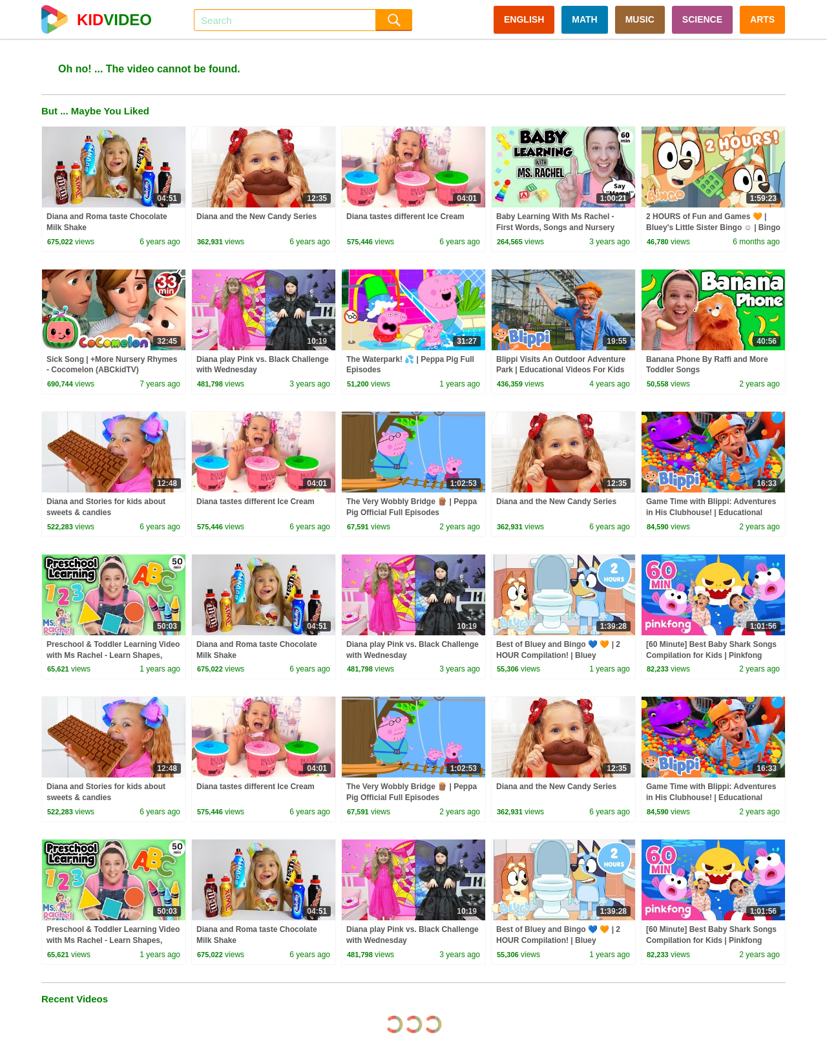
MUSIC (639, 19)
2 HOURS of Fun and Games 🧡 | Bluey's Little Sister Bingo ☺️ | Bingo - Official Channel (713, 227)
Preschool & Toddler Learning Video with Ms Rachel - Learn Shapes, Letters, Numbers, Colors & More (113, 655)
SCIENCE (702, 19)
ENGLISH (524, 19)
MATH (584, 19)
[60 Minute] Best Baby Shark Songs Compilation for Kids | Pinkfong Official (711, 655)
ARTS (762, 19)
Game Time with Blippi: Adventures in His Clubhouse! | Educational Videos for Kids (711, 512)
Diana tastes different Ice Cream (405, 216)
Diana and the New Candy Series (256, 216)
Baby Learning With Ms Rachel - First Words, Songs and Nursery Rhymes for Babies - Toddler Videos (562, 227)
